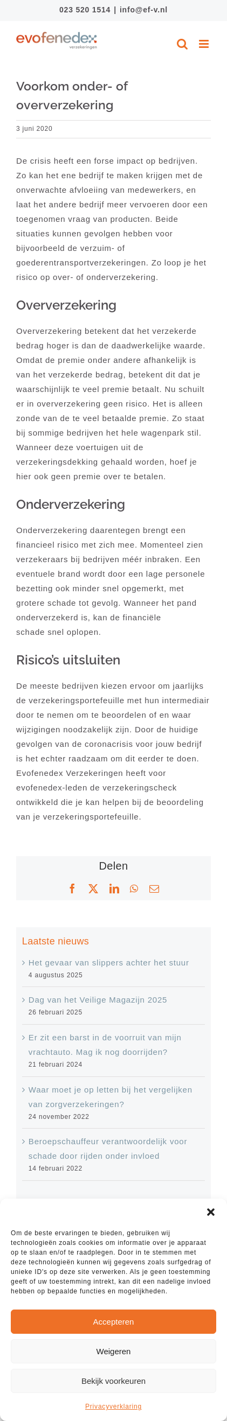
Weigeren (114, 1351)
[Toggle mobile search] (182, 44)
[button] (210, 1212)
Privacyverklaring (113, 1406)
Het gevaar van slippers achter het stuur (109, 962)
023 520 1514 (85, 9)
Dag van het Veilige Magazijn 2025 (98, 999)
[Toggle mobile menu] (205, 44)
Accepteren (113, 1321)
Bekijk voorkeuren (113, 1380)
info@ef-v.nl (144, 9)
